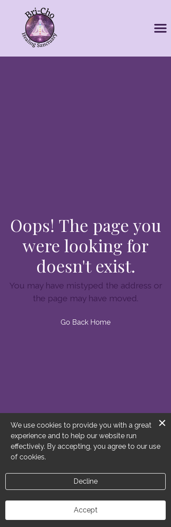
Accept (86, 510)
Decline (85, 481)
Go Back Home (85, 322)
